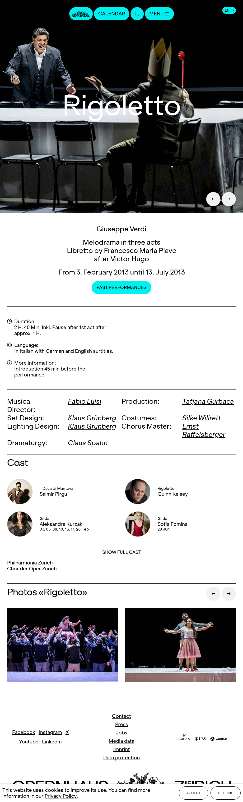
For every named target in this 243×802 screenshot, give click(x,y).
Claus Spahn (87, 443)
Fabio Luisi (84, 401)
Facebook (23, 732)
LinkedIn (52, 741)
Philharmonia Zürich (30, 562)
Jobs (121, 732)
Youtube (28, 741)
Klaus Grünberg (92, 418)
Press (121, 724)
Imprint (121, 749)
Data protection (121, 757)
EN (229, 10)
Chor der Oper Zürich (32, 568)
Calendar (111, 13)
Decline (225, 793)
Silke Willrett (201, 418)
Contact (121, 716)
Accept (193, 793)
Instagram (50, 732)
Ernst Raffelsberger (203, 430)
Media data (121, 741)
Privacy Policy (61, 796)
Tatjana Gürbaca (208, 401)
